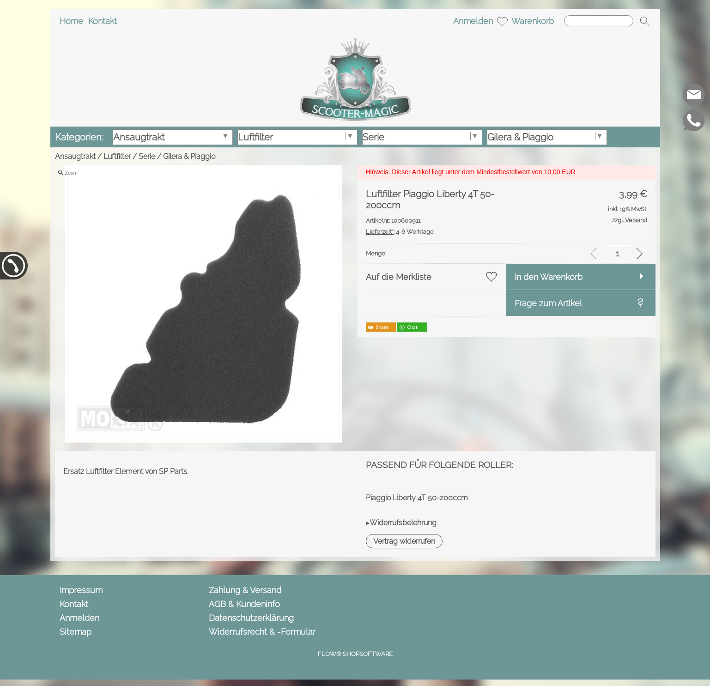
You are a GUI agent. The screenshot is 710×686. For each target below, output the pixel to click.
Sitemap (75, 632)
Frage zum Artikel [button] (548, 303)
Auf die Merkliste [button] (398, 277)
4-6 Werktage (400, 231)
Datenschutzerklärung (251, 618)
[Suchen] (598, 20)
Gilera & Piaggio (189, 156)
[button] (645, 21)
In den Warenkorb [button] (549, 277)
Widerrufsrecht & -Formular (262, 632)
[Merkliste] (502, 21)
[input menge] (617, 253)
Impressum (81, 590)
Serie (147, 156)
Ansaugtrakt (75, 156)
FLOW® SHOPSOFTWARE (355, 653)
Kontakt (102, 21)
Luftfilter (117, 156)
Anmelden (473, 21)
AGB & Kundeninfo (244, 604)
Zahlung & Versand (245, 590)
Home (71, 21)
